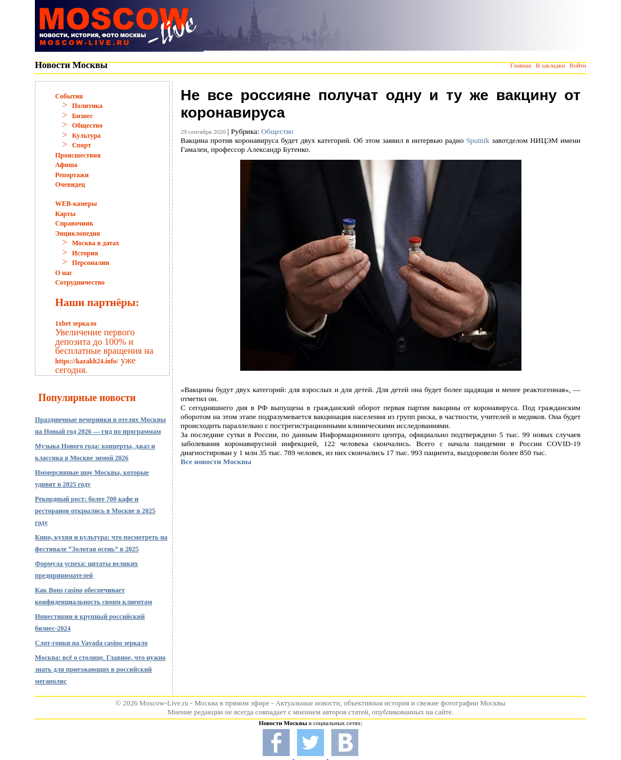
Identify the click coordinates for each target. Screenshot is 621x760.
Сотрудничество (80, 282)
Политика (87, 106)
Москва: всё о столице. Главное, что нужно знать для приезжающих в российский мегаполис (100, 669)
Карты (65, 214)
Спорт (81, 145)
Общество (87, 125)
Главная (520, 65)
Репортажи (72, 175)
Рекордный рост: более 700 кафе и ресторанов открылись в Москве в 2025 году (95, 511)
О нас (64, 273)
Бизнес (82, 116)
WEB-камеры (76, 204)
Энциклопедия (77, 233)
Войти (578, 65)
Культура (86, 136)
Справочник (74, 223)
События (69, 96)
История (85, 253)
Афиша (66, 165)
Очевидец (70, 184)
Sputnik (477, 140)
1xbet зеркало (75, 323)
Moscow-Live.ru (164, 703)
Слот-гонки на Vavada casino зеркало (91, 643)
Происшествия (78, 155)
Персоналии (90, 263)
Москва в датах (95, 243)
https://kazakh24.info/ (86, 361)
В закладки (550, 65)
